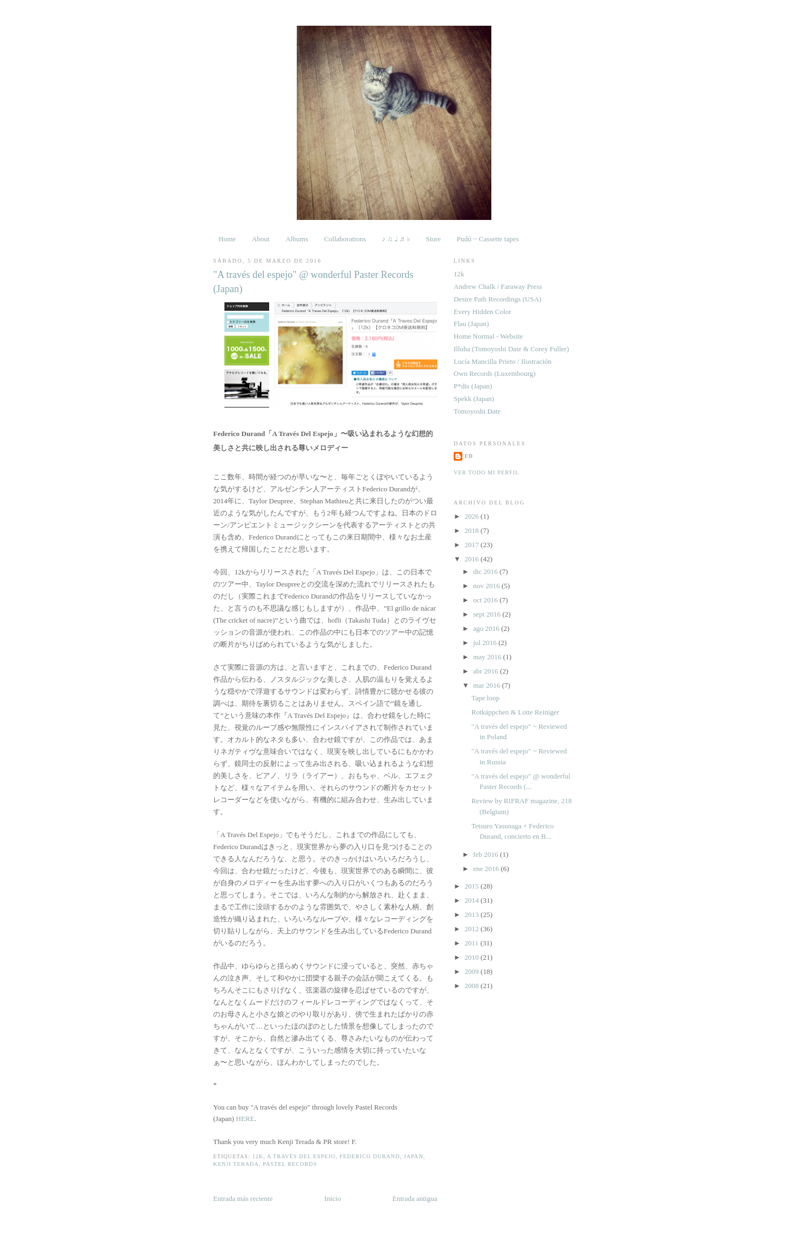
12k (257, 1156)
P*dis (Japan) (473, 386)
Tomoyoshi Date (477, 411)
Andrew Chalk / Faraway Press (498, 286)
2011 (472, 943)
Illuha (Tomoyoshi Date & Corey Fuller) (511, 349)
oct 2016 (486, 600)
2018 (472, 530)
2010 (472, 957)
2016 (472, 559)
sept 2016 (487, 614)
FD (469, 456)
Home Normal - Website (488, 336)
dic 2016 (486, 571)
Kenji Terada (236, 1164)
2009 (472, 971)
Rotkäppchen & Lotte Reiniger (515, 712)
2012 (472, 929)
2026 (472, 516)
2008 (472, 986)
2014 (472, 900)
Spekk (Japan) (474, 398)
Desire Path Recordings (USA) (498, 299)
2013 (472, 914)
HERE (245, 1118)
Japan (414, 1156)
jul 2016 (485, 642)
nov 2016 (487, 586)
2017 (472, 545)
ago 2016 (487, 628)
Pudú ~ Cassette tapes (488, 239)
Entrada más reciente (243, 1198)
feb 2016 (486, 854)
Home (227, 239)
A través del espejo (301, 1156)
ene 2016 (487, 868)
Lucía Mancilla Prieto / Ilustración (502, 361)
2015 (472, 886)
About (261, 239)
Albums (297, 239)
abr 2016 (486, 671)
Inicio (332, 1198)
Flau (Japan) (471, 324)
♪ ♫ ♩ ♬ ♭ (396, 239)
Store (433, 239)
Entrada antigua (414, 1198)
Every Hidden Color (482, 311)
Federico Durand (369, 1156)
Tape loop (485, 698)
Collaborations (345, 239)
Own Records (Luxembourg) (495, 373)
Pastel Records (290, 1164)
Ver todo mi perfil (486, 472)
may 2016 (488, 657)
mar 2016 (487, 685)
